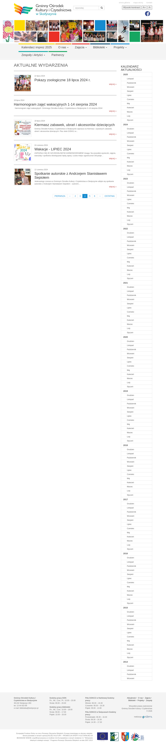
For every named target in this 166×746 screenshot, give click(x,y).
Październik (131, 83)
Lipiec (129, 95)
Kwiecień (130, 108)
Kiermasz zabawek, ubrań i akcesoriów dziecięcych (74, 125)
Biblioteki (100, 47)
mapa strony (138, 3)
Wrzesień (130, 87)
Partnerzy (58, 55)
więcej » (113, 84)
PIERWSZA (60, 196)
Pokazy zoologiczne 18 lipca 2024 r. (62, 80)
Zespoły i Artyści (33, 55)
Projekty (120, 47)
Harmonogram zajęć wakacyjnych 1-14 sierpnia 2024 (55, 104)
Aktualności (131, 698)
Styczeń (130, 120)
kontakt (149, 3)
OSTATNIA (110, 196)
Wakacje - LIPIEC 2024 (52, 149)
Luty (128, 116)
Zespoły (149, 700)
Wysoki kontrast (131, 7)
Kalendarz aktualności (131, 68)
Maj (128, 104)
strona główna (124, 3)
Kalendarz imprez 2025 (36, 47)
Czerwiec (130, 99)
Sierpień (130, 91)
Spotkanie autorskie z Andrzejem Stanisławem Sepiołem (70, 175)
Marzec (130, 112)
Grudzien (130, 129)
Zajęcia (81, 47)
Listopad (130, 79)
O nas (63, 47)
